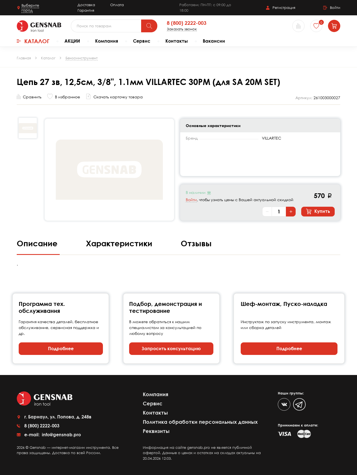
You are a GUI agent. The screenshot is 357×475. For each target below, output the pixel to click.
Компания (106, 41)
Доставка (86, 5)
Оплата (117, 5)
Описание (38, 243)
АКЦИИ (72, 41)
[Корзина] (334, 26)
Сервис (141, 41)
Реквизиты (156, 431)
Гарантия (86, 10)
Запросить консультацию (171, 348)
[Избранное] (316, 26)
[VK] (284, 404)
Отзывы (196, 243)
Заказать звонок (182, 29)
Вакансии (214, 41)
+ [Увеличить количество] (291, 211)
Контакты (176, 41)
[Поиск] (149, 26)
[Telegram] (299, 404)
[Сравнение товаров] (298, 26)
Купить (318, 211)
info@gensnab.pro (61, 434)
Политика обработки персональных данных (200, 422)
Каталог (33, 41)
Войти (191, 199)
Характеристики (120, 243)
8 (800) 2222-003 (186, 23)
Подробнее (61, 348)
